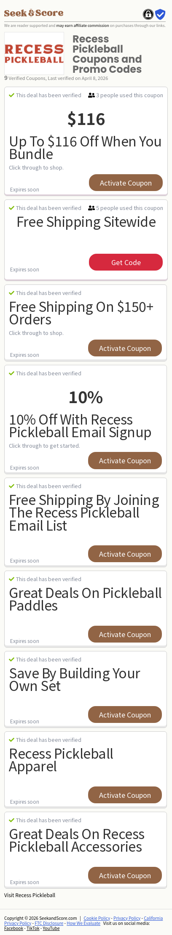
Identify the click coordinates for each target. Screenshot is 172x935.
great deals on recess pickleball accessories (77, 840)
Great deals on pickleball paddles (85, 598)
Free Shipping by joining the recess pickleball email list (84, 512)
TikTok (33, 928)
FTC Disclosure (49, 923)
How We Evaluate (83, 923)
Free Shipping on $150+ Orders (81, 312)
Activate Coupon (126, 183)
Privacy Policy (126, 918)
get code (126, 262)
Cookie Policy (97, 918)
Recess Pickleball (35, 894)
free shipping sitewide (86, 221)
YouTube (51, 928)
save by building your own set (74, 679)
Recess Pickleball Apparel (61, 759)
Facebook (13, 928)
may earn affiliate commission (82, 25)
